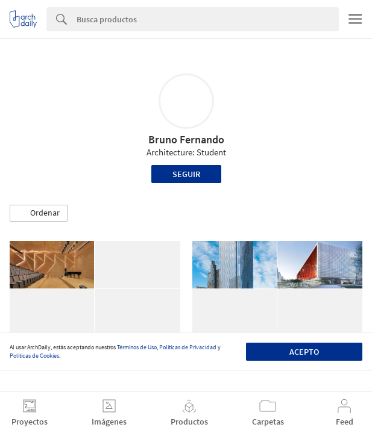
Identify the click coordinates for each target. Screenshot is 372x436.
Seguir (186, 174)
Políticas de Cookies (34, 356)
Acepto (304, 351)
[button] (39, 213)
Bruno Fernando (186, 139)
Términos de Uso (137, 347)
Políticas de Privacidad (187, 347)
